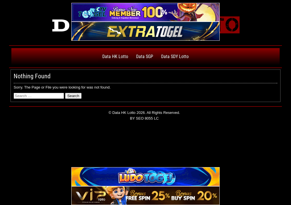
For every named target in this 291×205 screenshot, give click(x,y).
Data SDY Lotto (175, 56)
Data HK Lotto (115, 56)
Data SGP (144, 56)
